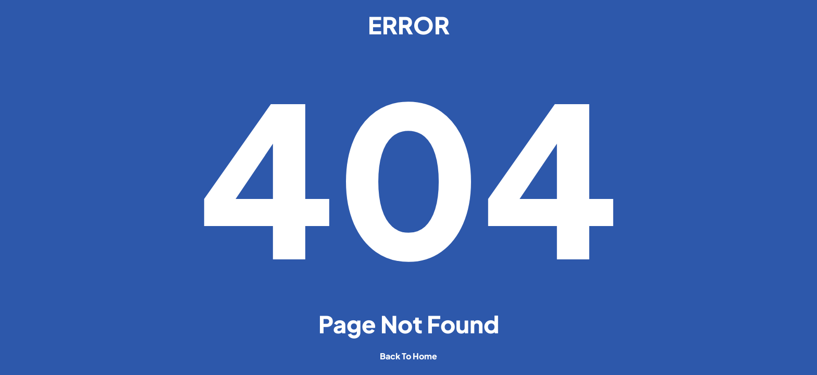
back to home (408, 356)
